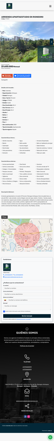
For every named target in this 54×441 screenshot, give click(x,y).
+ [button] (3, 221)
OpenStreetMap (49, 250)
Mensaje (5, 303)
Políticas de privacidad (27, 346)
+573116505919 (8, 274)
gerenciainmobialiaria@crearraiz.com (27, 401)
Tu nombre (6, 285)
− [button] (3, 223)
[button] (20, 60)
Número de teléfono (8, 297)
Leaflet (39, 250)
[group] (27, 42)
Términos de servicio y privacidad (23, 319)
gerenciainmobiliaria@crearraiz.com (14, 277)
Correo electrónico (8, 291)
